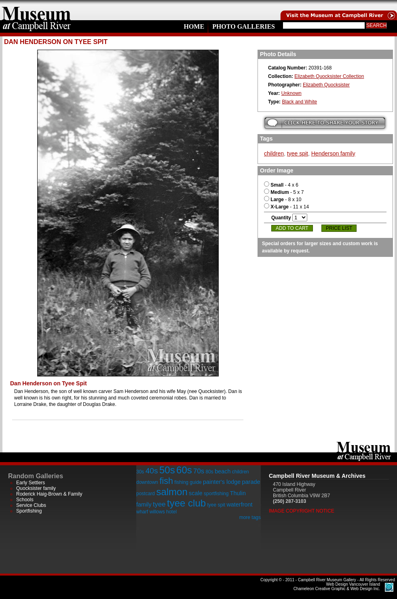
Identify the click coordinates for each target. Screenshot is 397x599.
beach (222, 471)
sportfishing (216, 493)
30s (140, 472)
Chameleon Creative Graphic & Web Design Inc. (337, 586)
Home (194, 26)
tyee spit (297, 153)
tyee (159, 504)
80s (209, 472)
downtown (147, 482)
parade (251, 482)
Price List (339, 228)
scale (196, 493)
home (36, 10)
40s (152, 471)
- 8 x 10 (282, 199)
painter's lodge (222, 482)
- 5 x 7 (284, 192)
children (274, 153)
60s (184, 469)
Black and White (299, 102)
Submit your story (325, 123)
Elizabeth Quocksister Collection (329, 76)
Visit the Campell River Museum (338, 10)
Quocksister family (36, 488)
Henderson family (333, 153)
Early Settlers (30, 483)
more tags (250, 517)
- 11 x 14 (286, 207)
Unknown (291, 93)
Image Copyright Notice (301, 511)
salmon (171, 491)
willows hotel (163, 512)
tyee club (186, 503)
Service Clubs (31, 505)
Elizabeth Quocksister (326, 85)
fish (166, 481)
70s (198, 471)
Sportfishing (29, 511)
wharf (142, 512)
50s (167, 469)
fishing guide (187, 482)
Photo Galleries (243, 26)
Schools (25, 499)
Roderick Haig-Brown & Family (49, 494)
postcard (145, 493)
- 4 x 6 (281, 185)
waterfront (239, 504)
